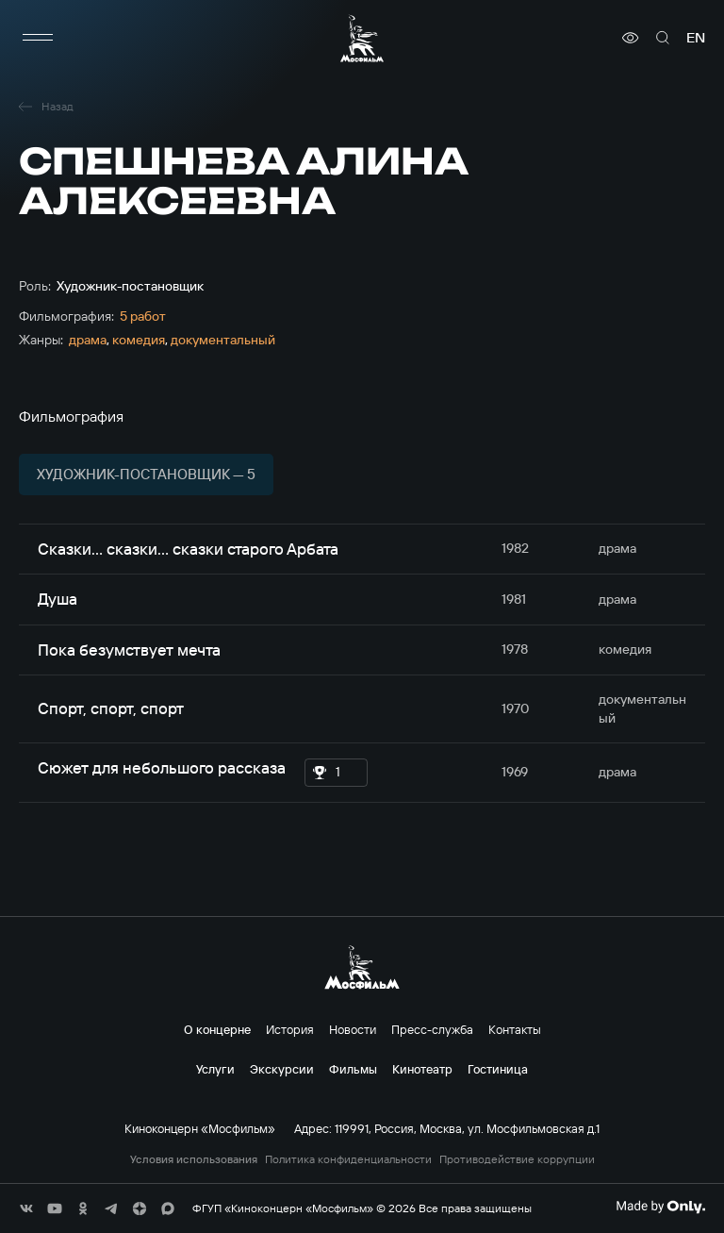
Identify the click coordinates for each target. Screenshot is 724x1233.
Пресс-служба (432, 1029)
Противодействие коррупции (517, 1159)
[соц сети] (26, 1208)
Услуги (215, 1068)
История (290, 1029)
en (695, 37)
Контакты (514, 1029)
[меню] (38, 38)
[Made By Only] (660, 1206)
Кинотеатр (422, 1068)
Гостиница (498, 1068)
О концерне (217, 1029)
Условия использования (193, 1159)
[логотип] (362, 38)
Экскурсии (282, 1068)
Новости (352, 1029)
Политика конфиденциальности (348, 1159)
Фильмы (353, 1068)
